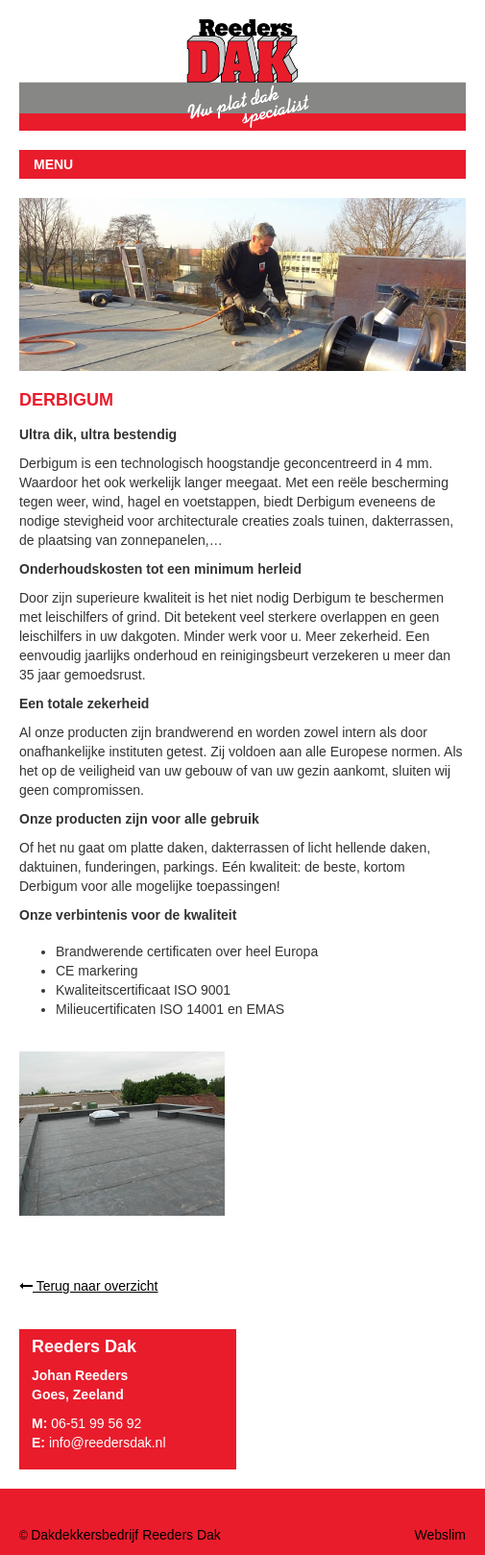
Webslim (440, 1535)
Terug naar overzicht (88, 1286)
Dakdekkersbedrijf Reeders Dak (126, 1535)
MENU (53, 164)
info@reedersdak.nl (107, 1442)
